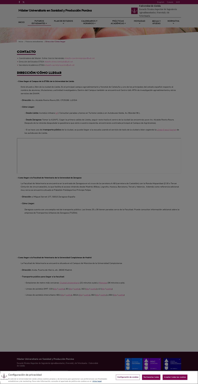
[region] (99, 377)
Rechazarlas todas (151, 377)
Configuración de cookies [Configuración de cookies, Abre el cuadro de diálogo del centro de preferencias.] (127, 377)
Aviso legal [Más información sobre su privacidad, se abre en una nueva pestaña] (97, 381)
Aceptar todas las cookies (175, 377)
